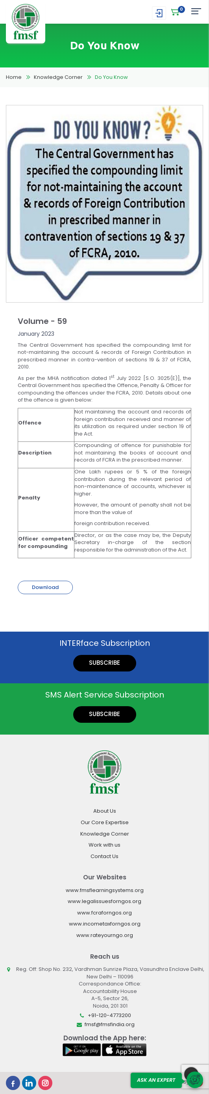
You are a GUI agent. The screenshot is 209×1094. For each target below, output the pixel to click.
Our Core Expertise (105, 822)
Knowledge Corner (58, 77)
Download (45, 587)
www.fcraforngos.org (104, 912)
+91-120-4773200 (109, 1015)
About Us (104, 811)
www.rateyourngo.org (104, 935)
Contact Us (104, 856)
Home (14, 77)
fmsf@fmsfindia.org (110, 1024)
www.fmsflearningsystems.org (105, 890)
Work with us (104, 845)
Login (159, 13)
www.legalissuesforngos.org (104, 901)
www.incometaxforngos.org (105, 924)
